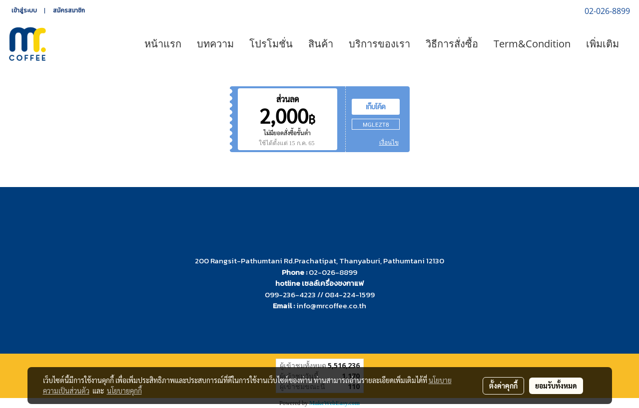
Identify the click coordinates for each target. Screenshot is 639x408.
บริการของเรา (379, 43)
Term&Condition (532, 43)
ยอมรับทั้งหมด (556, 385)
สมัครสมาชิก (69, 10)
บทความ (215, 43)
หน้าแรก (162, 43)
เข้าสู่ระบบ (24, 10)
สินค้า (320, 43)
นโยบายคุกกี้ (124, 390)
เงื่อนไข (389, 142)
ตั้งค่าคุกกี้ (503, 385)
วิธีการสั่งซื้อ (452, 43)
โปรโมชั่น (271, 43)
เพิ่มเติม (602, 43)
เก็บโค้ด (376, 107)
